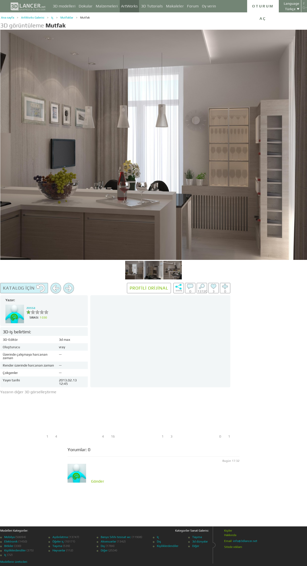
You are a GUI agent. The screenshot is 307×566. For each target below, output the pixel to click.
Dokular (86, 6)
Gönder (97, 481)
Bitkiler (8, 546)
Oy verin (209, 6)
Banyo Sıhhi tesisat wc (116, 537)
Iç (52, 17)
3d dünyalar (200, 541)
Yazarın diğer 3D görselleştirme (28, 392)
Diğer (104, 550)
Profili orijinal (149, 288)
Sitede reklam (233, 547)
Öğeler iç (58, 541)
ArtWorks (129, 6)
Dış (103, 546)
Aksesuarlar (108, 541)
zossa (30, 308)
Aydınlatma (60, 537)
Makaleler (175, 6)
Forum (193, 6)
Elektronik (11, 541)
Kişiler (228, 530)
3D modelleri (64, 6)
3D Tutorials (152, 6)
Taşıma (57, 546)
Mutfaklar (66, 17)
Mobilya (9, 537)
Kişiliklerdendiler (15, 550)
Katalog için (24, 288)
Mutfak (85, 17)
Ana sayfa (7, 17)
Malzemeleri (107, 6)
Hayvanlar (58, 550)
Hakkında (230, 535)
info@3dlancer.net (245, 541)
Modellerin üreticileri (13, 562)
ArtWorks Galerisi (32, 17)
